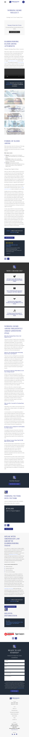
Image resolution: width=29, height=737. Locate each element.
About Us (14, 708)
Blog (14, 717)
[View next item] (8, 259)
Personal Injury (14, 710)
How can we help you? (8, 676)
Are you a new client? (8, 673)
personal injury (21, 62)
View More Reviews (9, 237)
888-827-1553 (14, 704)
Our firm (6, 62)
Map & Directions (14, 729)
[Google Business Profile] (14, 734)
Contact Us (14, 719)
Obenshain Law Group (13, 60)
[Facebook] (16, 734)
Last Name (6, 663)
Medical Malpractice (14, 714)
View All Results (9, 528)
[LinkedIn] (12, 734)
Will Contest (14, 715)
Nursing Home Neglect (14, 712)
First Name (6, 660)
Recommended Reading (10, 606)
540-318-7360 (14, 702)
